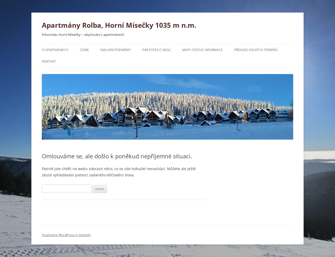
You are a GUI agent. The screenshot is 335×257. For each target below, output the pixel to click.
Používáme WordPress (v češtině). (66, 235)
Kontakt (49, 61)
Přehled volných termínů (256, 50)
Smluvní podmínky (115, 50)
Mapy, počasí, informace (202, 50)
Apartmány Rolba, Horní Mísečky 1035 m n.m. (119, 25)
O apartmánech (55, 50)
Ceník (84, 50)
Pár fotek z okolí (156, 50)
